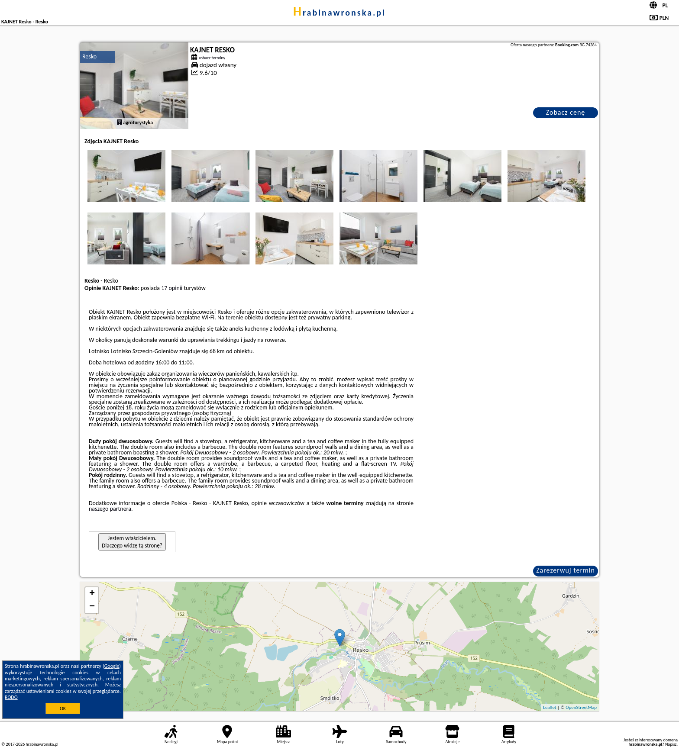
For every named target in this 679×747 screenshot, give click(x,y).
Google (112, 666)
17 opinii (171, 288)
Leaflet (549, 707)
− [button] (92, 606)
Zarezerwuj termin (565, 570)
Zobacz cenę (565, 112)
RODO (11, 697)
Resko (89, 56)
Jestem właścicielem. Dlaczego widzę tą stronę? (132, 541)
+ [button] (92, 593)
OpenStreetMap (581, 707)
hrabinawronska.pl (339, 12)
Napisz (671, 744)
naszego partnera (110, 508)
